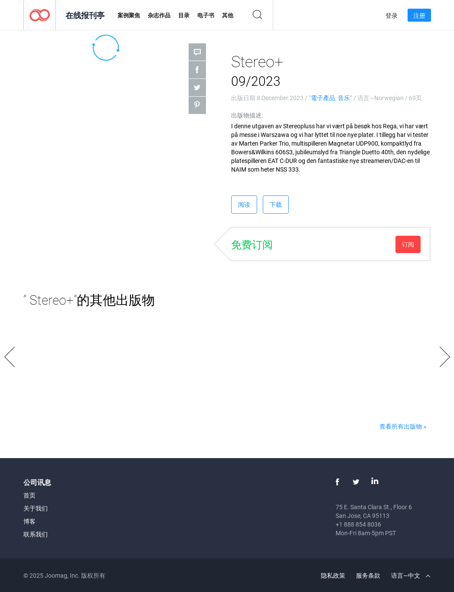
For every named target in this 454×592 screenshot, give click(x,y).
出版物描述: (247, 115)
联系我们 (35, 534)
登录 (391, 15)
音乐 (344, 98)
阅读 (244, 204)
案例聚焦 (129, 15)
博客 (29, 521)
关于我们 (35, 508)
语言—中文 (410, 575)
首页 (29, 495)
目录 (183, 15)
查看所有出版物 (400, 426)
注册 (419, 15)
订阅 (408, 244)
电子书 (205, 15)
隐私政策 (333, 575)
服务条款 (368, 575)
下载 (276, 204)
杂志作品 (159, 15)
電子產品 (323, 98)
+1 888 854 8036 (358, 524)
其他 (227, 15)
